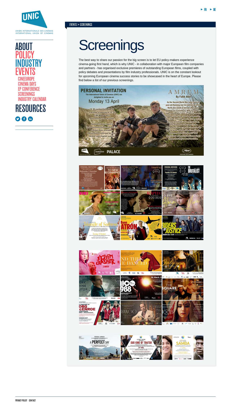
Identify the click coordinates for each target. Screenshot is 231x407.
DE (214, 9)
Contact (32, 400)
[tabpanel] (141, 203)
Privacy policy (21, 400)
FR (205, 9)
